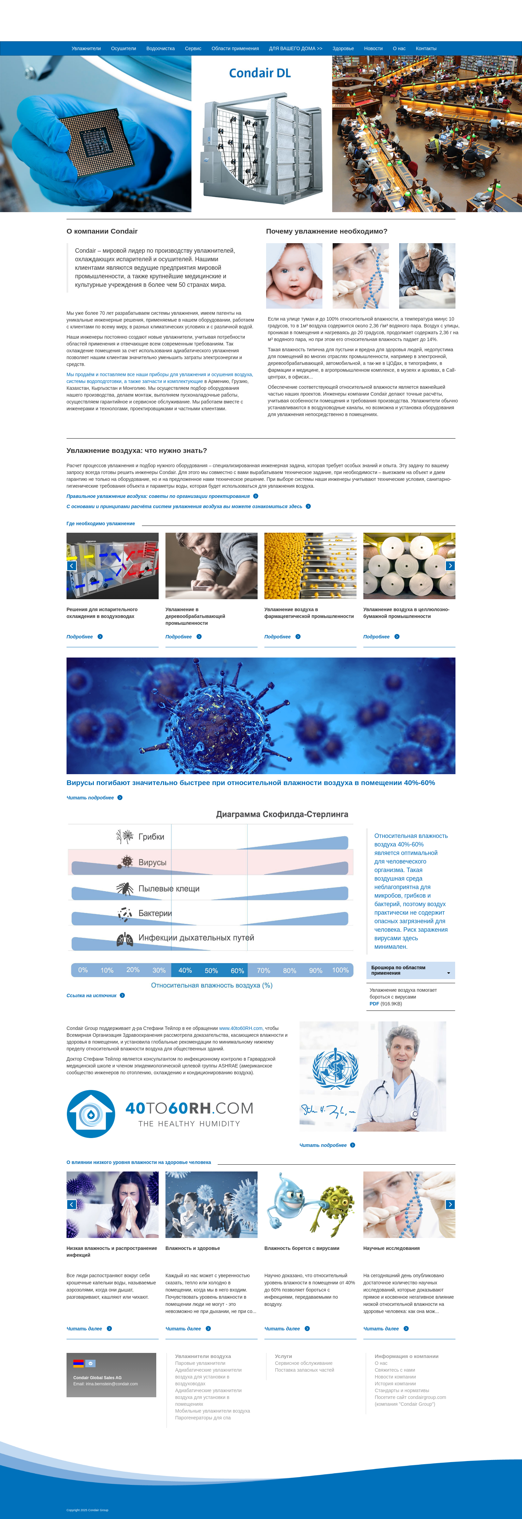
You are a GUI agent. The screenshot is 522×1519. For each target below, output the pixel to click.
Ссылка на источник (96, 995)
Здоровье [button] (343, 48)
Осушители (123, 48)
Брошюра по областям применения (411, 970)
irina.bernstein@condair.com (112, 1383)
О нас (399, 48)
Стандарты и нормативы (402, 1390)
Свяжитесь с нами (395, 1369)
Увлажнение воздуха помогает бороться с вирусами (403, 993)
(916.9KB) (386, 1003)
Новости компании (395, 1376)
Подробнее (85, 636)
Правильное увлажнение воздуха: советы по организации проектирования (163, 496)
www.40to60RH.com (241, 1028)
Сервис (193, 48)
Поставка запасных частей (304, 1369)
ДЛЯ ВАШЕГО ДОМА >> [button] (295, 48)
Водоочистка (160, 48)
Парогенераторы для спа (203, 1417)
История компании (395, 1383)
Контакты (426, 48)
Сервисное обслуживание (304, 1363)
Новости (373, 48)
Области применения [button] (235, 48)
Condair (106, 15)
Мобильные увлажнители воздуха (212, 1410)
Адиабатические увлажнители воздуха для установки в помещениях (208, 1396)
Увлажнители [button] (86, 48)
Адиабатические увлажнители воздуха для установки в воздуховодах (208, 1376)
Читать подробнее (95, 797)
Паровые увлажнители (200, 1363)
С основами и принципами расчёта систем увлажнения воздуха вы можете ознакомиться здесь (189, 506)
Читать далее (89, 1328)
